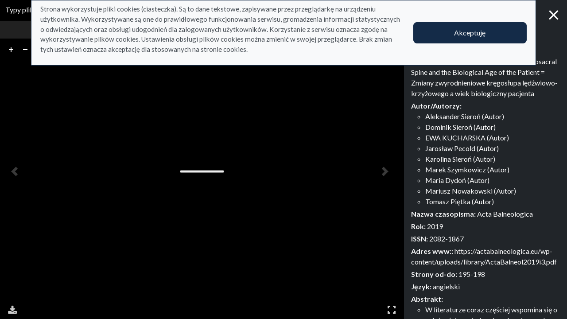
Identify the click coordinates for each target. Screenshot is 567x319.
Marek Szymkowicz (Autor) (467, 169)
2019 (435, 226)
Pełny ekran (391, 309)
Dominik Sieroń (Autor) (460, 127)
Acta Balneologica (505, 214)
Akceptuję (469, 32)
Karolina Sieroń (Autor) (460, 159)
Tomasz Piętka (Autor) (459, 201)
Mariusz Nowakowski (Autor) (470, 191)
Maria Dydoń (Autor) (457, 180)
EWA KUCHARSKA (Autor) (467, 137)
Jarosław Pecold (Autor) (462, 148)
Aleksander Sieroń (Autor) (464, 116)
